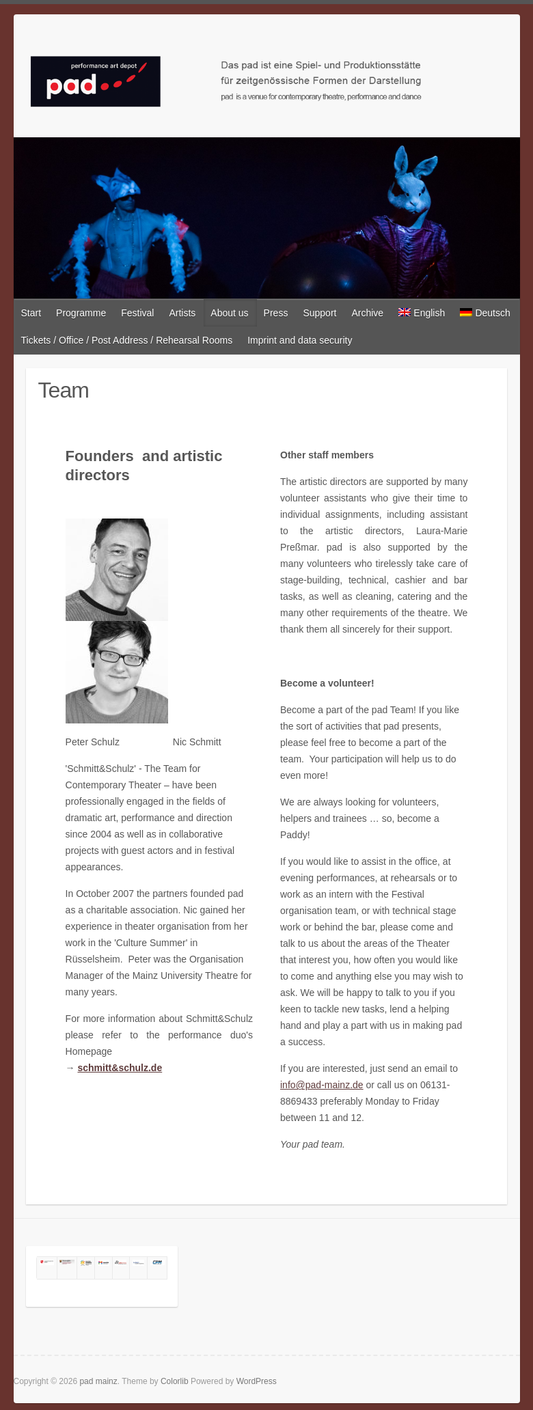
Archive (367, 312)
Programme (81, 312)
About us (229, 312)
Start (31, 312)
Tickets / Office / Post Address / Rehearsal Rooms (127, 340)
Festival (137, 312)
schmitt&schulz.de (120, 1067)
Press (276, 312)
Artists (182, 312)
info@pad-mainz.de (322, 1084)
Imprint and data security (299, 340)
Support (319, 312)
